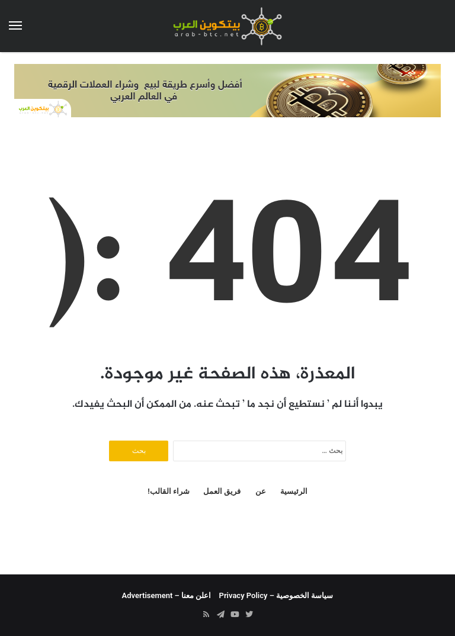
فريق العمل (222, 491)
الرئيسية (293, 491)
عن (260, 491)
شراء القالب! (169, 491)
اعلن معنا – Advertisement (167, 595)
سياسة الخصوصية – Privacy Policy (276, 595)
